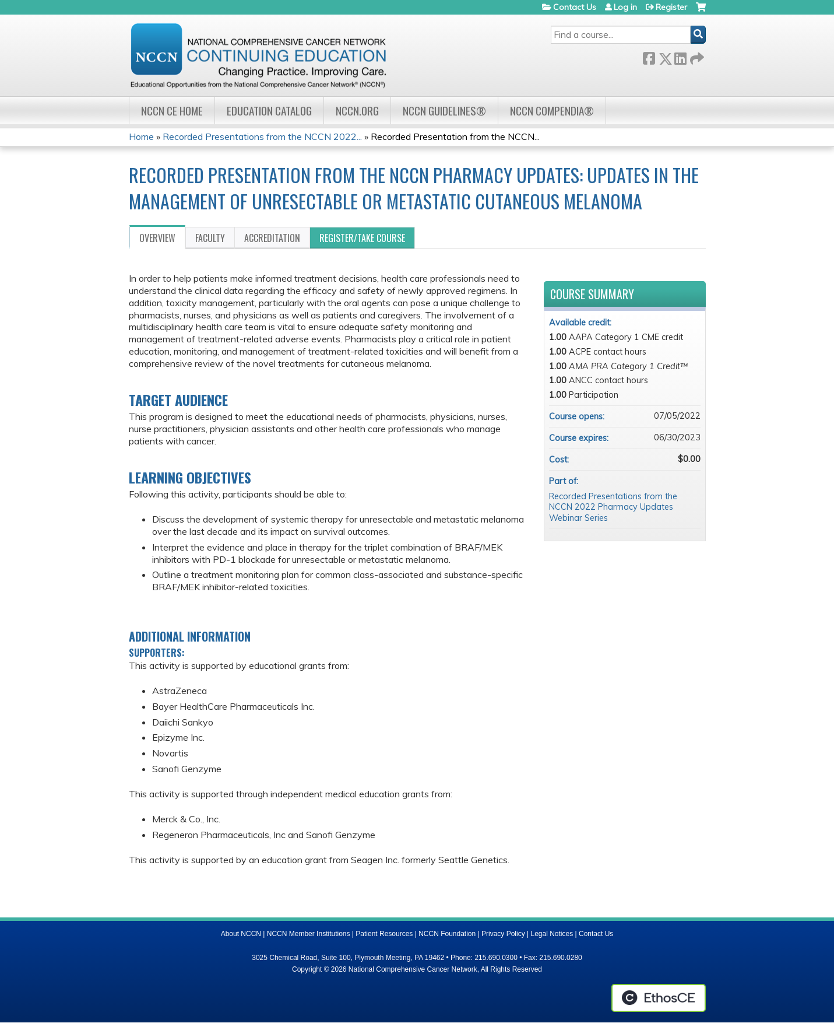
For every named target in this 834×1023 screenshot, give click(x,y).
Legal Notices (551, 934)
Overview (157, 238)
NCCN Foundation (447, 934)
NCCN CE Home (172, 110)
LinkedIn (680, 56)
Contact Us (574, 7)
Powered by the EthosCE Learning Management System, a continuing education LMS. (658, 998)
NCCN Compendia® (552, 110)
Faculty (210, 238)
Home (141, 136)
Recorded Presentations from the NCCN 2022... (262, 136)
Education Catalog (269, 110)
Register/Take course (362, 238)
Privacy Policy (503, 934)
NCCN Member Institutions (308, 934)
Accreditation (272, 238)
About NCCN (241, 934)
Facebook (648, 56)
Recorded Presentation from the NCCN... (455, 136)
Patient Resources (384, 934)
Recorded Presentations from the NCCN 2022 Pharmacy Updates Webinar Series (613, 507)
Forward (696, 56)
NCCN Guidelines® (444, 110)
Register (671, 7)
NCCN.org (357, 110)
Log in (625, 7)
